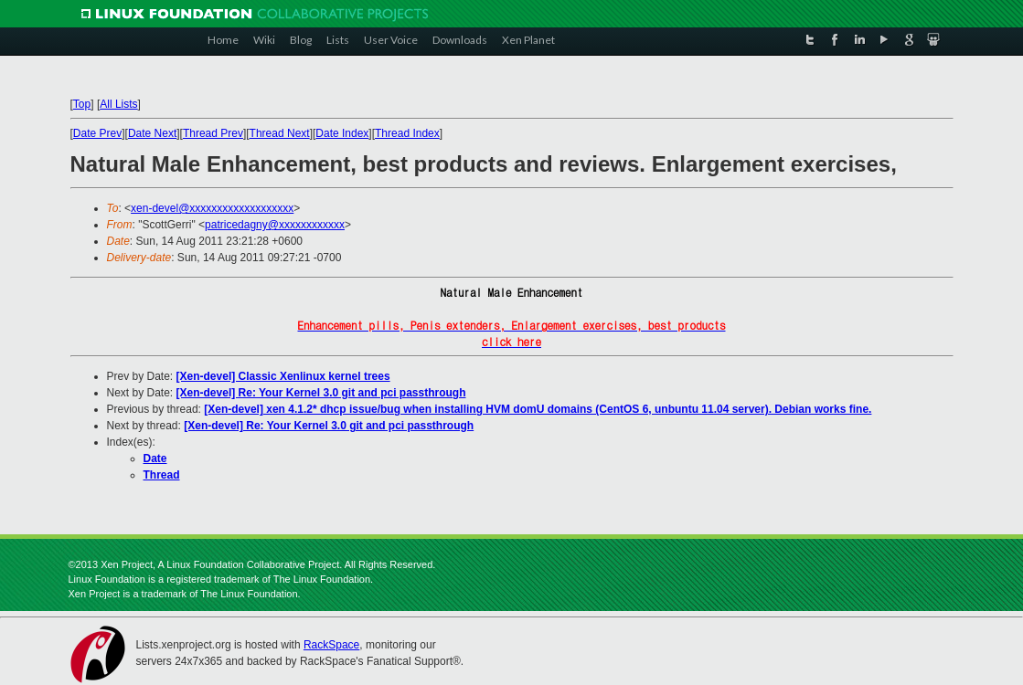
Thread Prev (213, 133)
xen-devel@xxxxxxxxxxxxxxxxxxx (212, 208)
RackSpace (331, 644)
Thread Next (280, 133)
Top (82, 104)
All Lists (118, 104)
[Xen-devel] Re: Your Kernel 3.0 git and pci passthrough (321, 392)
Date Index (341, 133)
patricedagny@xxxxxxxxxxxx (275, 224)
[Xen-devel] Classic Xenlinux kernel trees (283, 376)
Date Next (152, 133)
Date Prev (97, 133)
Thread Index (407, 133)
